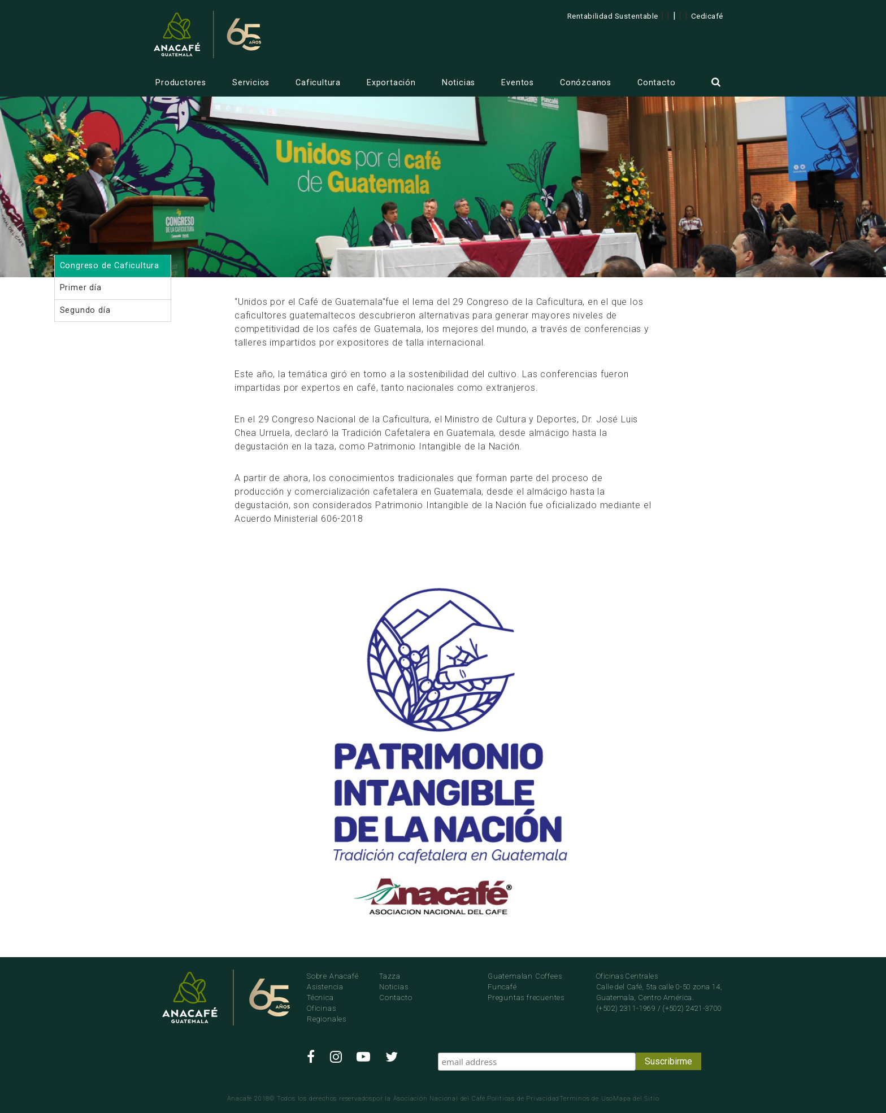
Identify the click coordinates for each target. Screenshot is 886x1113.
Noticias (458, 83)
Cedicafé (707, 15)
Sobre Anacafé (332, 976)
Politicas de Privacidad (523, 1098)
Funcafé (502, 987)
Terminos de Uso (586, 1098)
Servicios (251, 83)
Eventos (517, 83)
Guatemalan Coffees (525, 976)
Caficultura (318, 83)
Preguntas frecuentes (526, 997)
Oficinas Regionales (326, 1013)
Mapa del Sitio (636, 1098)
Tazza (390, 976)
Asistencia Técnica (325, 992)
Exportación (391, 83)
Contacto (656, 83)
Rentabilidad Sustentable (612, 15)
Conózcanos (585, 83)
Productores (180, 83)
